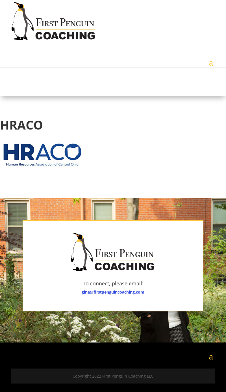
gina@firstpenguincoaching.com (113, 292)
